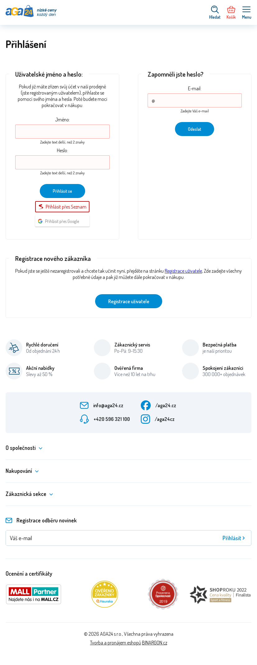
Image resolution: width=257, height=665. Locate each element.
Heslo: (62, 150)
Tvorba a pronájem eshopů (115, 642)
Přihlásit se (62, 191)
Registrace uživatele (183, 271)
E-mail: (194, 88)
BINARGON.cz (154, 642)
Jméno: (62, 119)
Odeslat (194, 129)
